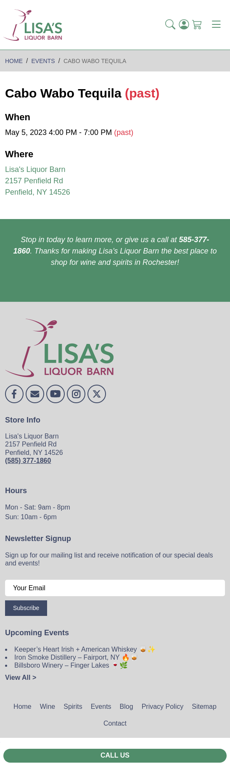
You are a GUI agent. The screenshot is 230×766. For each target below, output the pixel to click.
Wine (47, 706)
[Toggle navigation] (216, 25)
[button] (170, 25)
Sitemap (204, 706)
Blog (126, 706)
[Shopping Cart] (197, 25)
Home (22, 706)
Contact (115, 723)
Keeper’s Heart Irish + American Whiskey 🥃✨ (85, 649)
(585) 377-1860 (28, 460)
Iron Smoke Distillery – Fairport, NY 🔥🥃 (76, 657)
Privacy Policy (163, 706)
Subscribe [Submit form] (26, 608)
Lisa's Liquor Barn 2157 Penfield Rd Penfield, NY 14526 (37, 180)
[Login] (184, 25)
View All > (20, 677)
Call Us (115, 755)
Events (101, 706)
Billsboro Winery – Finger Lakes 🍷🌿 (71, 665)
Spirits (72, 706)
